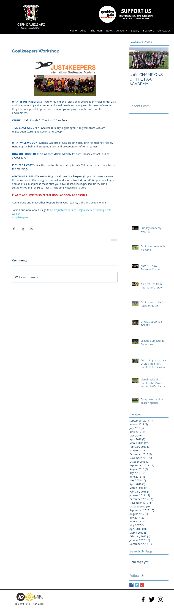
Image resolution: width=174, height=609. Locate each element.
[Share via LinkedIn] (31, 229)
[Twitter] (152, 599)
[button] (83, 30)
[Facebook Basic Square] (131, 585)
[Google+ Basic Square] (142, 585)
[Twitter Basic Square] (137, 585)
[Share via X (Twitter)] (22, 229)
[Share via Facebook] (13, 229)
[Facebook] (143, 599)
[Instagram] (160, 599)
